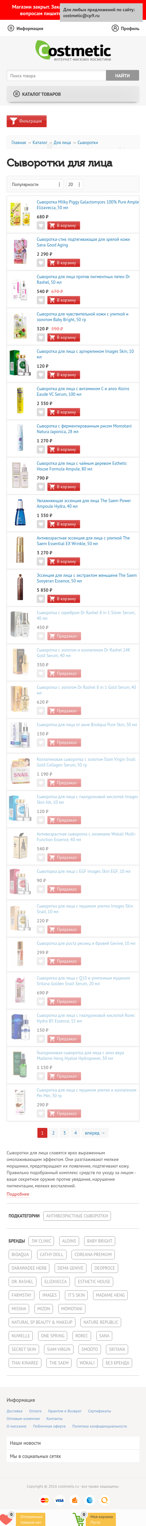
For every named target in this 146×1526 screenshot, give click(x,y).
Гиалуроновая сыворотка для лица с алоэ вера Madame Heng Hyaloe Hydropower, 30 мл (80, 1055)
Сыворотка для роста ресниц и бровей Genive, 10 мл (86, 943)
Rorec (81, 1336)
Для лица (62, 142)
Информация (30, 28)
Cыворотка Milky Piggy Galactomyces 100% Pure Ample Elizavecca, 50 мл (88, 204)
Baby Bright (99, 1241)
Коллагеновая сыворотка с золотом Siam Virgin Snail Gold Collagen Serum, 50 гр (86, 762)
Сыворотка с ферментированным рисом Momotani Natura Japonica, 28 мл (84, 428)
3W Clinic (41, 1241)
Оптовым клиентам (23, 1418)
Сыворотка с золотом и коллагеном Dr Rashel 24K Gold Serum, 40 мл (83, 652)
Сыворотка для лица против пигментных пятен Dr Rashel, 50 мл (83, 279)
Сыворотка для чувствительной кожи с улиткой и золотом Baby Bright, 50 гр (82, 316)
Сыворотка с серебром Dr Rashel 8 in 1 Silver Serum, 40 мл (86, 615)
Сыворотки (87, 142)
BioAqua (20, 1254)
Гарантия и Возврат (64, 1410)
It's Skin (76, 1295)
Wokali (87, 1363)
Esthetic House (94, 1281)
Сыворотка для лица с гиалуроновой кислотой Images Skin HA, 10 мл (87, 799)
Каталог (39, 142)
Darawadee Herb (29, 1268)
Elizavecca (55, 1281)
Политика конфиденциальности (99, 1426)
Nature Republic (100, 1322)
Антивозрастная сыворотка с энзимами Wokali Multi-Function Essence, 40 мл (86, 836)
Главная (19, 142)
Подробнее (18, 1194)
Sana (104, 1336)
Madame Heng (110, 1295)
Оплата (35, 1410)
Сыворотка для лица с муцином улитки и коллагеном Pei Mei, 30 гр (86, 1092)
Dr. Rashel (22, 1281)
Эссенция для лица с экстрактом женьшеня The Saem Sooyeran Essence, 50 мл (87, 578)
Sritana (117, 1349)
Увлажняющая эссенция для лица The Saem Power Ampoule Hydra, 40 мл (84, 503)
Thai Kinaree (25, 1363)
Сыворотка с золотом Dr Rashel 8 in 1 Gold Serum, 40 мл (86, 690)
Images (49, 1295)
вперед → (95, 1133)
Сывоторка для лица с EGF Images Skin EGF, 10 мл (83, 871)
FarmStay (21, 1295)
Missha (19, 1309)
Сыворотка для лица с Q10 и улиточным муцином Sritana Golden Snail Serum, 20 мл (83, 980)
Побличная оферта (49, 1426)
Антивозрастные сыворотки (77, 1216)
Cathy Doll (52, 1254)
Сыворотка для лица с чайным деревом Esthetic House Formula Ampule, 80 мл (82, 466)
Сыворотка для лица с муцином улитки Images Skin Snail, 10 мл (85, 908)
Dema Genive (70, 1268)
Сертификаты (99, 1410)
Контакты (54, 1418)
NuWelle (21, 1336)
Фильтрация (30, 121)
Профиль (130, 28)
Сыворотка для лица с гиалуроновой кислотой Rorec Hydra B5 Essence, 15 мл (86, 1018)
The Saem (59, 1363)
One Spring (52, 1336)
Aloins (69, 1241)
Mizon (43, 1309)
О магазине (16, 1426)
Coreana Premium (93, 1254)
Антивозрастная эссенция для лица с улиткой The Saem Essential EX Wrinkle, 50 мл (83, 540)
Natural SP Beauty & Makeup (42, 1322)
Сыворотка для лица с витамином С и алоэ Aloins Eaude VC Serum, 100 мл (83, 391)
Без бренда (117, 1363)
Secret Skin (24, 1349)
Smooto (89, 1349)
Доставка (15, 1410)
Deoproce (104, 1268)
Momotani (71, 1309)
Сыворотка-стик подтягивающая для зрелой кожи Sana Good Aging (83, 242)
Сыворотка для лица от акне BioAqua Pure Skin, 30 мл (87, 724)
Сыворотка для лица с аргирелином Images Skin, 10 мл (85, 354)
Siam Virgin (58, 1349)
